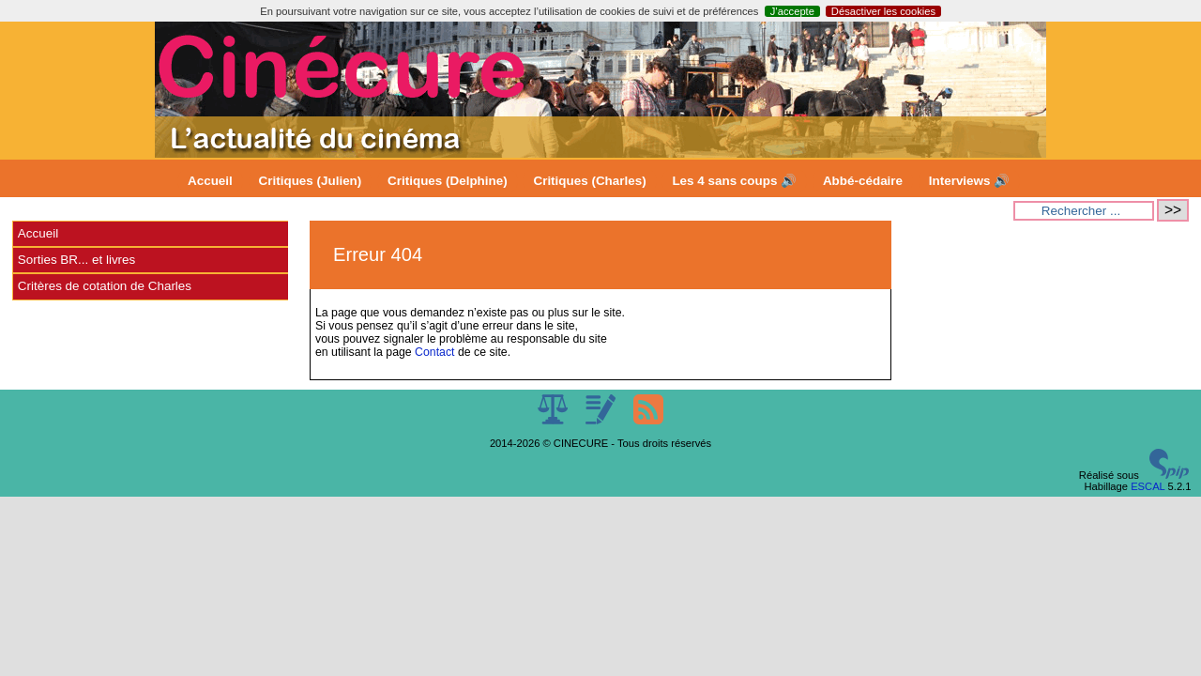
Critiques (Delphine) (448, 181)
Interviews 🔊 (969, 181)
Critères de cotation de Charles (104, 286)
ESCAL (1147, 486)
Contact (434, 352)
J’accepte (792, 11)
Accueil (210, 181)
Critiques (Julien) (310, 181)
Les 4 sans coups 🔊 (734, 181)
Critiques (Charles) (589, 181)
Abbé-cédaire (863, 181)
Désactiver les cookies (883, 11)
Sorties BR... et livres (76, 260)
